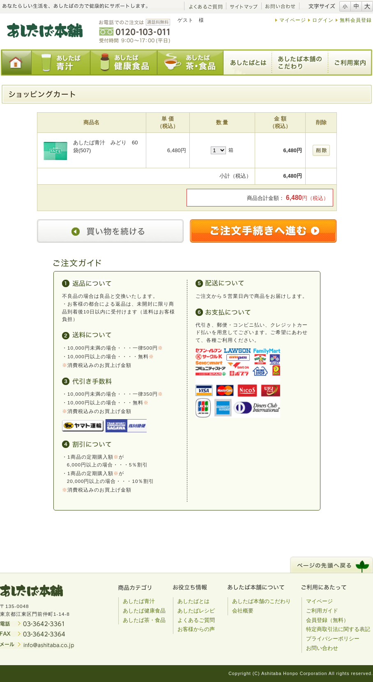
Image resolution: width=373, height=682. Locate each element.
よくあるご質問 (196, 620)
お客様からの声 (196, 629)
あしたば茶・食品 (144, 620)
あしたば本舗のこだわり (261, 601)
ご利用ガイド (322, 611)
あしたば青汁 (139, 601)
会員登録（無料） (327, 620)
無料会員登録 (356, 20)
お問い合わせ (322, 648)
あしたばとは (193, 601)
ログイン (323, 20)
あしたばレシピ (196, 611)
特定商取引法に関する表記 (338, 629)
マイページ (292, 20)
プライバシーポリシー (332, 639)
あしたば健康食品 (144, 611)
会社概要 (242, 611)
